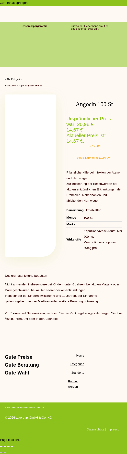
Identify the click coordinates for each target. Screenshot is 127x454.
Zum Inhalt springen (14, 2)
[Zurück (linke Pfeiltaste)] (1, 452)
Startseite (10, 85)
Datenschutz (95, 429)
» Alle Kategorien (13, 79)
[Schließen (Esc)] (12, 446)
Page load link (10, 439)
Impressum (114, 429)
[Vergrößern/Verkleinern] (1, 446)
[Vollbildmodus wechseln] (4, 446)
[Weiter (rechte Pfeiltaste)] (4, 452)
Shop (20, 85)
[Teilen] (8, 446)
